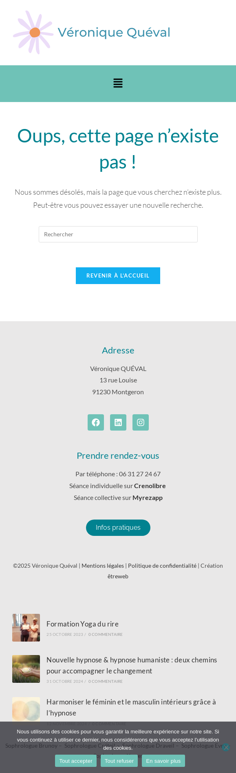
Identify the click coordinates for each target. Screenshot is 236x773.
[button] (118, 83)
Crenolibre (150, 485)
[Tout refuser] (226, 747)
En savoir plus (163, 761)
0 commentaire (105, 634)
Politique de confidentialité (162, 565)
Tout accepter (75, 761)
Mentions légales (103, 565)
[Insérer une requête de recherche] (118, 234)
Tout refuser (119, 761)
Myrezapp (147, 497)
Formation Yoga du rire (82, 624)
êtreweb (118, 576)
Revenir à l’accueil (118, 275)
